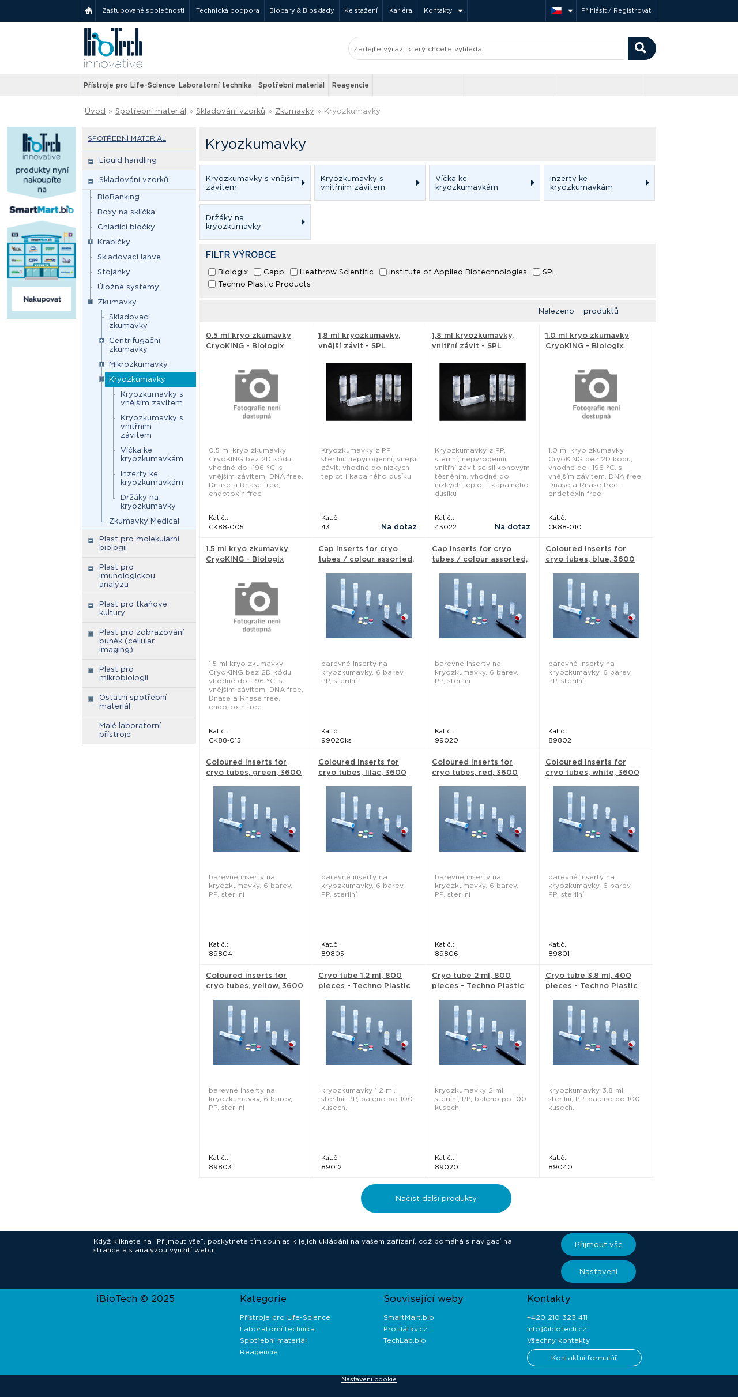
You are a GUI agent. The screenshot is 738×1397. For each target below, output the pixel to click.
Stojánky (113, 272)
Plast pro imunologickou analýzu (127, 576)
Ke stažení (361, 10)
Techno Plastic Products (264, 284)
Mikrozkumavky (138, 364)
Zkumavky (294, 111)
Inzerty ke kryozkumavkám (152, 478)
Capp (273, 272)
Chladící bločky (126, 227)
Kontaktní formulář (584, 1357)
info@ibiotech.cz (556, 1328)
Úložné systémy (128, 287)
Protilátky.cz (405, 1328)
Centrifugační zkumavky (134, 344)
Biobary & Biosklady (301, 10)
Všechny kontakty (558, 1340)
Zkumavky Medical (144, 521)
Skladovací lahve (129, 257)
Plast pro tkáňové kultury (133, 608)
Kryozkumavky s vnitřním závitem (152, 426)
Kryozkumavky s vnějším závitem (152, 398)
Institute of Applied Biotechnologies (458, 272)
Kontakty (438, 10)
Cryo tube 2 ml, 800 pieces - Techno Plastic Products (478, 985)
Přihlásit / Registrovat (616, 10)
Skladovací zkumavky (129, 321)
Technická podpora (227, 10)
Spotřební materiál (291, 85)
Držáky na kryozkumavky (148, 501)
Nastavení (598, 1271)
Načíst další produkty (436, 1198)
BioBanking (118, 197)
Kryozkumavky (352, 111)
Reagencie (350, 85)
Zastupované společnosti (143, 10)
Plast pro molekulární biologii (139, 543)
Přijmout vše (599, 1244)
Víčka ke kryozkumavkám (152, 454)
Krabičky (113, 242)
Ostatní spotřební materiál (133, 701)
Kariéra (400, 10)
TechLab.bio (404, 1340)
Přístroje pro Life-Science (129, 85)
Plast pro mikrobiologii (123, 673)
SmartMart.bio (408, 1317)
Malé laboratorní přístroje (130, 730)
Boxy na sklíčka (126, 212)
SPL (550, 272)
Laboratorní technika (215, 85)
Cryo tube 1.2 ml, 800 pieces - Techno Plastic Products (364, 985)
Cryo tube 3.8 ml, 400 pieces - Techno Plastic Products (591, 985)
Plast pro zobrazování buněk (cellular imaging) (141, 641)
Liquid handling (128, 160)
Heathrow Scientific (337, 272)
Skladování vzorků (230, 111)
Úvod (95, 111)
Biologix (233, 272)
